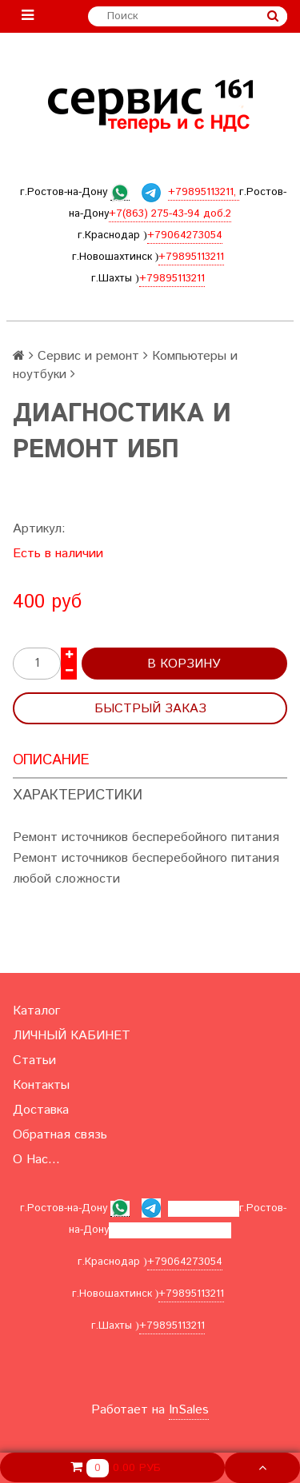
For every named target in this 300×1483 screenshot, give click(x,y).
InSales (189, 1410)
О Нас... (36, 1159)
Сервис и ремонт (88, 356)
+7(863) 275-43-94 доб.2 (170, 213)
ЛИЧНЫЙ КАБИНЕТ (71, 1036)
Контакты (41, 1085)
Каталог (36, 1011)
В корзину (184, 664)
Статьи (34, 1060)
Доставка (41, 1110)
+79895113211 (191, 257)
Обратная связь (60, 1135)
